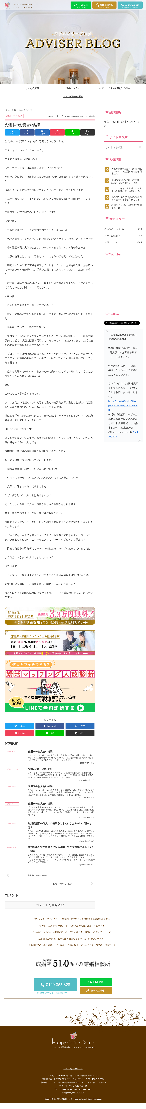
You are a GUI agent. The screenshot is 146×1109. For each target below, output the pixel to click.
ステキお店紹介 (123, 252)
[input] (123, 163)
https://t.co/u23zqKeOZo (122, 417)
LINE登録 (81, 6)
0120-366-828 (130, 6)
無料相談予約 (104, 6)
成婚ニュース (123, 259)
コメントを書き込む (50, 925)
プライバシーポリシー (73, 1089)
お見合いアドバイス (14, 132)
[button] (140, 163)
